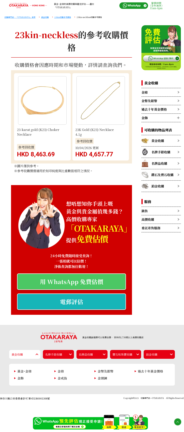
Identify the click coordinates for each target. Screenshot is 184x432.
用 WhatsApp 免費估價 (71, 281)
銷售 (144, 211)
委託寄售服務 (150, 228)
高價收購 (147, 219)
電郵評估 (71, 301)
